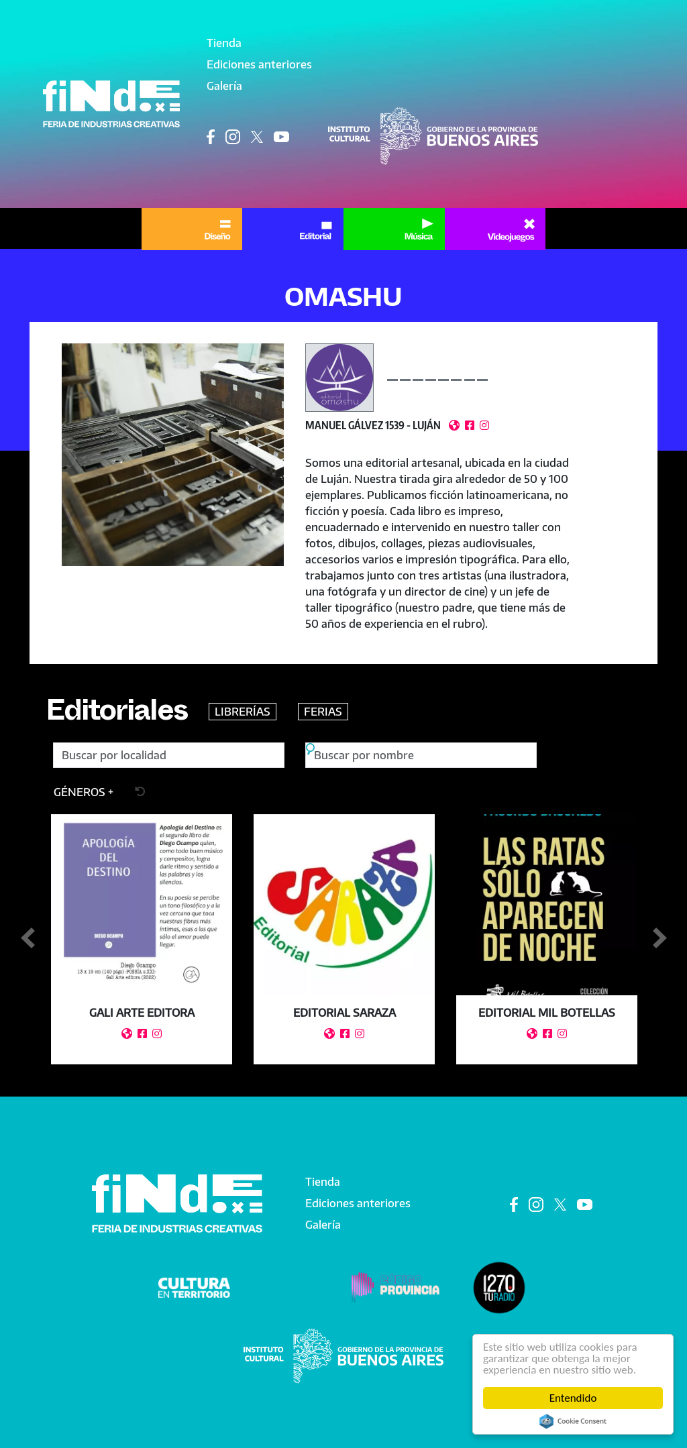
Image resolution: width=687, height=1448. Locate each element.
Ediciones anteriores (259, 64)
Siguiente (659, 938)
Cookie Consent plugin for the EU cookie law (572, 1421)
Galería (224, 86)
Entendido (573, 1398)
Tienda (224, 43)
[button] (173, 454)
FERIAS (323, 711)
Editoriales (116, 715)
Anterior (27, 938)
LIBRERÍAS (242, 711)
